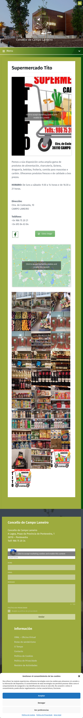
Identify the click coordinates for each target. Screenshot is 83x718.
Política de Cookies (28, 715)
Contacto (18, 651)
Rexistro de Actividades (25, 665)
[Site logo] (41, 34)
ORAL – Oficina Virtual (25, 637)
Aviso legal (57, 715)
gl (79, 3)
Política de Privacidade (44, 715)
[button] (79, 676)
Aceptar (41, 696)
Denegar (41, 703)
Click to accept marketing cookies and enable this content (41, 116)
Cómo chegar (45, 234)
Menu (41, 51)
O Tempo (18, 646)
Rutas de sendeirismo (25, 642)
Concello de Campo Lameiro (34, 39)
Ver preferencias (41, 710)
